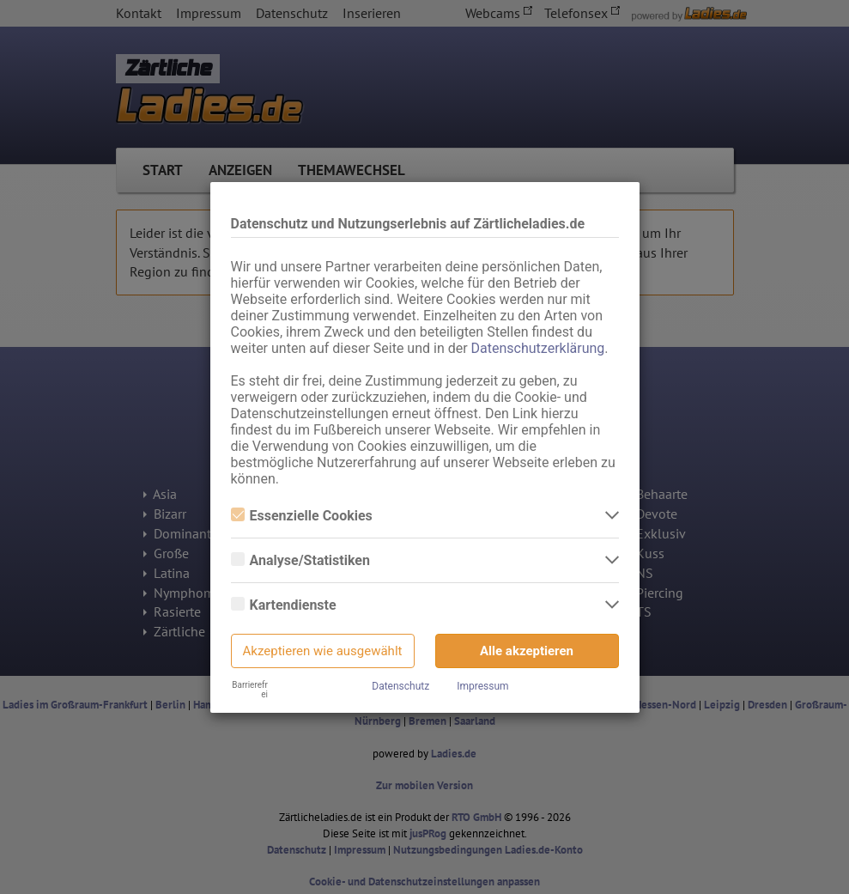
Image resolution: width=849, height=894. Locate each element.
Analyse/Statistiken (300, 560)
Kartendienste (284, 605)
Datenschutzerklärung (538, 348)
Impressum (482, 686)
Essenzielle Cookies (302, 516)
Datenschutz (400, 686)
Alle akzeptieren (526, 651)
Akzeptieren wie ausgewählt (323, 651)
